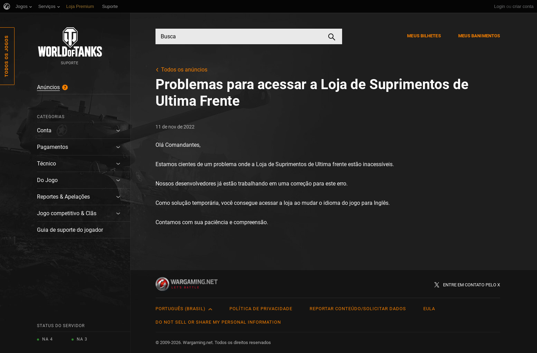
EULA (429, 308)
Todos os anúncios (184, 69)
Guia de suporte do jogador (70, 230)
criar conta (523, 6)
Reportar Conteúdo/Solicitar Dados (358, 308)
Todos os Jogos (6, 56)
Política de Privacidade (260, 308)
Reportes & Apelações (63, 196)
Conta (44, 130)
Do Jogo (47, 180)
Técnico (46, 163)
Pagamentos (52, 147)
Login (499, 6)
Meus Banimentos (479, 35)
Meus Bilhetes (424, 35)
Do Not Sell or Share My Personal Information (218, 322)
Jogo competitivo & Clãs (66, 213)
